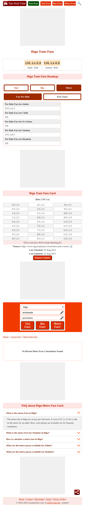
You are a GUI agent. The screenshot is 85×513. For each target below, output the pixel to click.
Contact (29, 499)
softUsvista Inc (53, 503)
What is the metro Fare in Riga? (21, 413)
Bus (42, 88)
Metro (69, 88)
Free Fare (33, 3)
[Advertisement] (42, 27)
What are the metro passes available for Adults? (29, 445)
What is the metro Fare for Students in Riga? (27, 433)
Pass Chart (62, 97)
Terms (49, 499)
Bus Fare (57, 3)
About (21, 499)
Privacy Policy (59, 499)
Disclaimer (39, 499)
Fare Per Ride (22, 97)
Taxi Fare (45, 3)
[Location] (42, 307)
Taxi (16, 88)
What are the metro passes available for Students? (30, 452)
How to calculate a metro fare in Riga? (24, 439)
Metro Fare (70, 3)
